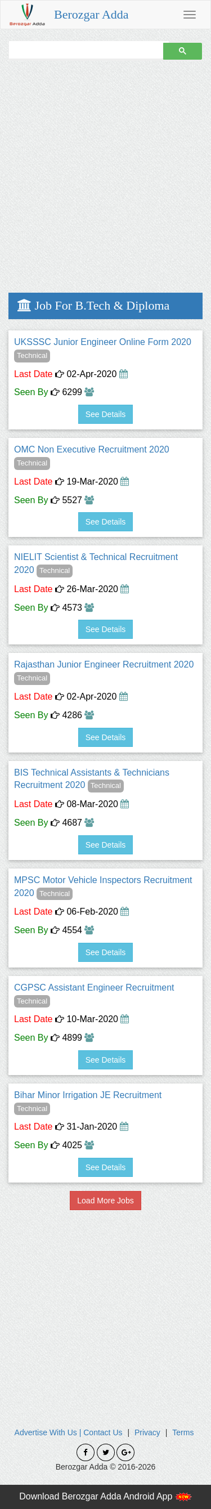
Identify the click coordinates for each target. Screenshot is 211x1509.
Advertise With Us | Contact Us (69, 1432)
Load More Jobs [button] (105, 1200)
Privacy (147, 1432)
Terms (183, 1432)
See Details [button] (106, 414)
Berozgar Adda (91, 14)
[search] (84, 49)
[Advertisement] (105, 175)
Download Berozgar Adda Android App (105, 1496)
